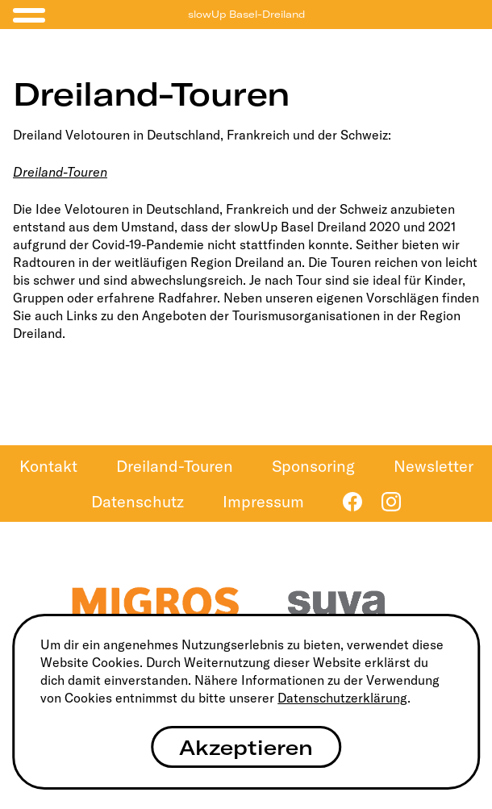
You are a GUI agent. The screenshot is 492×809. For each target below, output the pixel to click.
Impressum (263, 501)
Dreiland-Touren (60, 172)
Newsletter (433, 466)
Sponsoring (313, 466)
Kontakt (48, 466)
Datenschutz (137, 501)
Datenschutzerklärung (342, 698)
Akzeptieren (246, 747)
